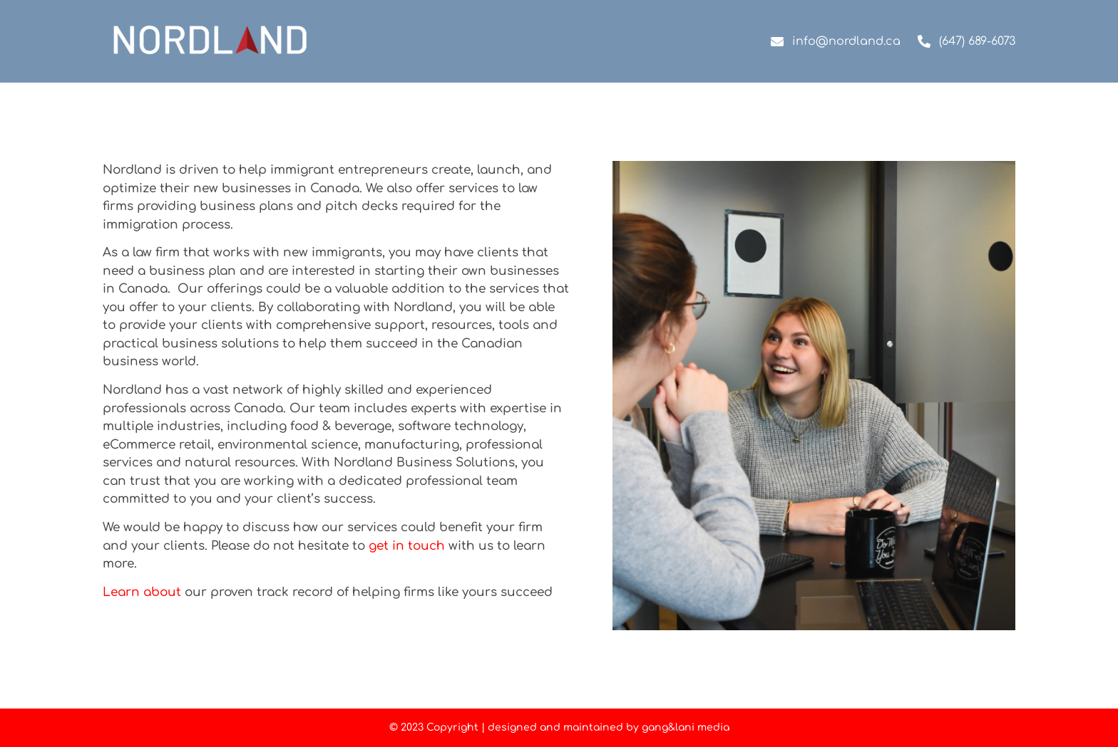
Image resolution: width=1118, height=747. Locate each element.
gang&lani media (685, 727)
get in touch (407, 546)
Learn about (142, 592)
